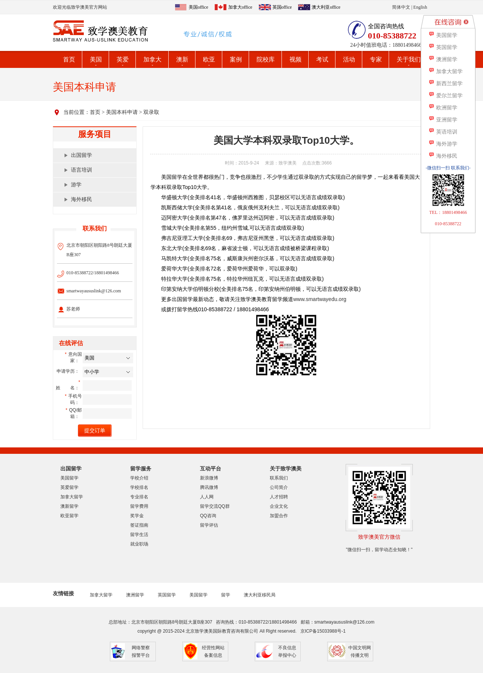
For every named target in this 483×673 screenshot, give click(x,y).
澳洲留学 (135, 595)
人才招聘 (279, 496)
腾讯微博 (209, 487)
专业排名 (139, 496)
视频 (295, 59)
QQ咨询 (208, 515)
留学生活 (139, 534)
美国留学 (69, 478)
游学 (76, 184)
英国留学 (167, 595)
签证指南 (139, 525)
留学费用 (139, 506)
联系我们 (279, 478)
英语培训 (442, 132)
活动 (349, 59)
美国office (198, 7)
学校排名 (139, 487)
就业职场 (139, 544)
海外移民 (81, 199)
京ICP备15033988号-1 (323, 631)
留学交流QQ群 (215, 506)
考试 (322, 59)
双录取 (151, 112)
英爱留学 (69, 487)
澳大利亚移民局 (259, 595)
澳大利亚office (326, 7)
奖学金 (137, 515)
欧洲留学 (442, 108)
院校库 (266, 59)
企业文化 (279, 506)
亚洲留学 (442, 120)
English (420, 7)
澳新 (182, 59)
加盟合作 (279, 515)
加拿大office (240, 7)
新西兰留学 (445, 83)
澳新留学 (69, 506)
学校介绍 (139, 478)
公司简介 (279, 487)
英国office (282, 7)
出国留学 (81, 155)
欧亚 (209, 59)
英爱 (123, 59)
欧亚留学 (69, 515)
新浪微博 (209, 478)
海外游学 (442, 144)
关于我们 (409, 59)
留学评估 (209, 525)
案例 (236, 59)
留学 (225, 595)
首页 (69, 59)
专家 (376, 59)
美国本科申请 (122, 112)
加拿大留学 (71, 496)
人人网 (207, 496)
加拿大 (152, 59)
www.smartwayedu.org (319, 299)
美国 (96, 59)
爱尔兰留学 (445, 95)
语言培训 (81, 170)
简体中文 (401, 7)
